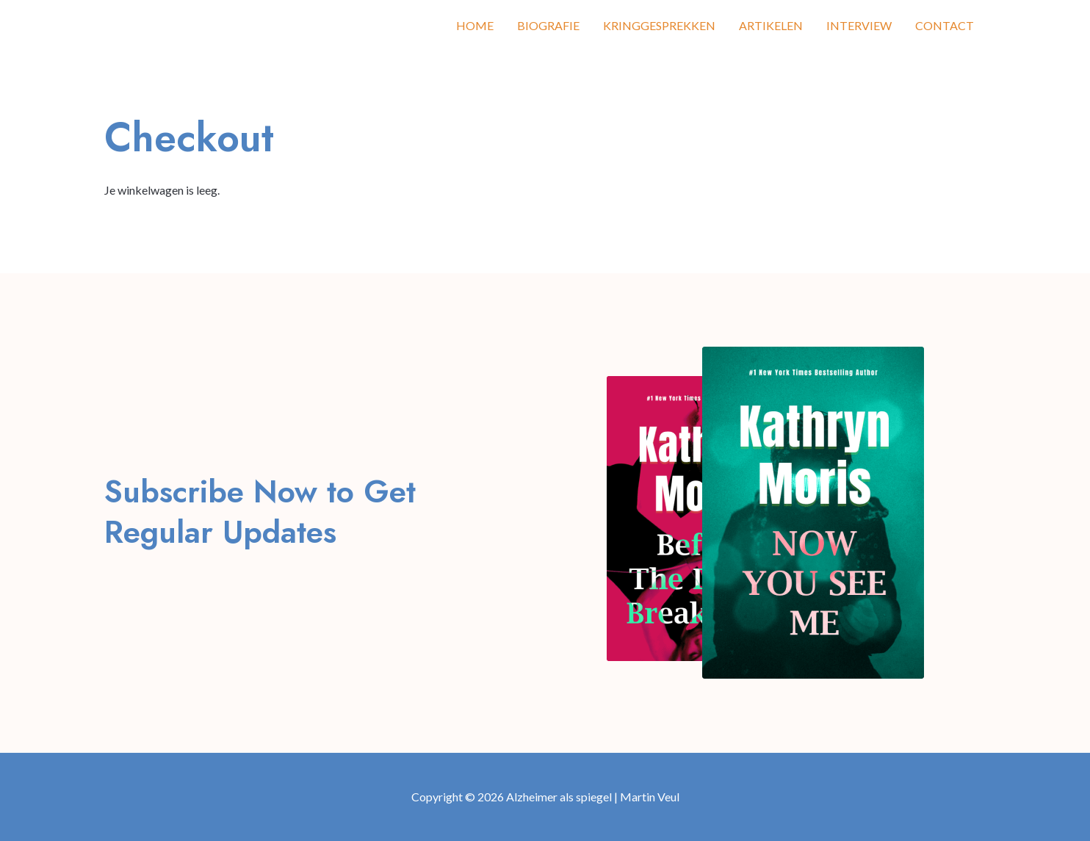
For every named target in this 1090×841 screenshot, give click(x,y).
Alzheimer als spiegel (192, 25)
